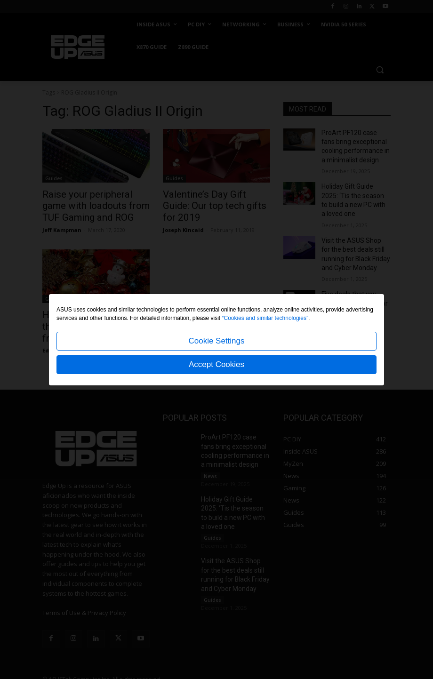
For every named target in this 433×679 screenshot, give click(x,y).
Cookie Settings (216, 340)
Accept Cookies (216, 364)
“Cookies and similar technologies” (265, 318)
